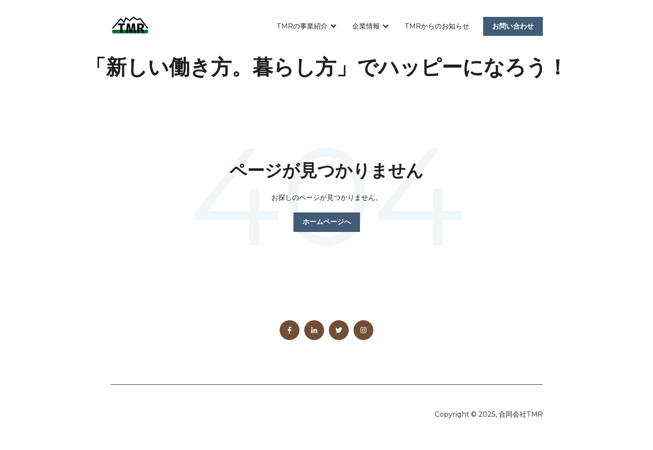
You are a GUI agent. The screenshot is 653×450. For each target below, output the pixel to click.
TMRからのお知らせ (437, 26)
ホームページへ (327, 222)
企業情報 (366, 26)
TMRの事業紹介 (302, 26)
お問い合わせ (513, 26)
